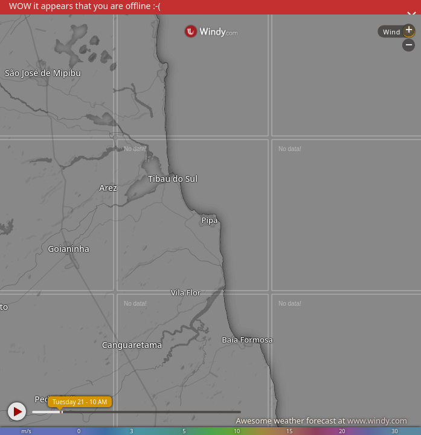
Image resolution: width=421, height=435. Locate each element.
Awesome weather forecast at (321, 420)
